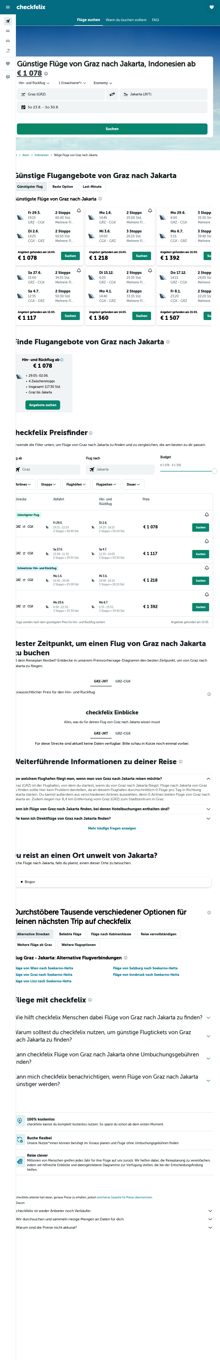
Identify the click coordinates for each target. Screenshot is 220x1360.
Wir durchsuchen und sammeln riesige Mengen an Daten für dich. (120, 1222)
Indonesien (53, 155)
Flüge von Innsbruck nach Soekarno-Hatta (152, 970)
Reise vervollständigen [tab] (170, 930)
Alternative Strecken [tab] (45, 930)
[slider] (214, 476)
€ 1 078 (41, 73)
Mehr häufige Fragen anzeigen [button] (118, 824)
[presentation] (58, 74)
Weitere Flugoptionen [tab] (90, 940)
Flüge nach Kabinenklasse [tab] (123, 930)
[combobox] (114, 83)
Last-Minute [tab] (103, 186)
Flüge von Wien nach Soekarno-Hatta (55, 964)
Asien (37, 155)
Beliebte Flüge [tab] (82, 930)
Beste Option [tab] (74, 186)
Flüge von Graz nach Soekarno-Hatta (55, 970)
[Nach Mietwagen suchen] (8, 40)
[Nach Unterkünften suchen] (8, 31)
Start (25, 155)
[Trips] (8, 63)
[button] (8, 7)
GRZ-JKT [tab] (107, 672)
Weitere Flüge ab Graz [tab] (46, 940)
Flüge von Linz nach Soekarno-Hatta (54, 977)
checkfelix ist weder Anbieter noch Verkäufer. (120, 1214)
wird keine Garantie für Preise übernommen (136, 1200)
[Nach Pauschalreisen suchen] (8, 50)
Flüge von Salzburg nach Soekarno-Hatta (151, 964)
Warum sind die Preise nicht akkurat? (120, 1230)
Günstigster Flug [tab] (41, 186)
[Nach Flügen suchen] (8, 21)
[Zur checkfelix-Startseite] (31, 7)
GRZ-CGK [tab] (128, 672)
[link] (52, 405)
